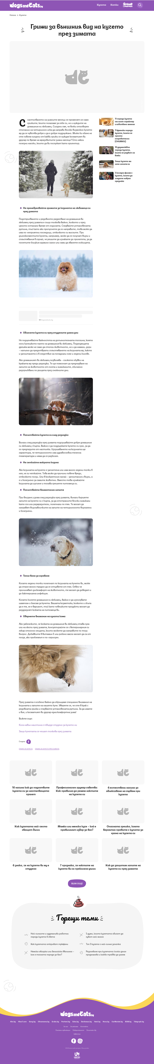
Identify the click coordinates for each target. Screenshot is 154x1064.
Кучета (101, 4)
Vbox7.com (22, 1021)
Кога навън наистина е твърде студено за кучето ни (48, 724)
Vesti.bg (97, 1021)
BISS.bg (128, 1021)
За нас (66, 1026)
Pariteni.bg (65, 1021)
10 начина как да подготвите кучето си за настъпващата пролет (31, 790)
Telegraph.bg (139, 1021)
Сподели (25, 741)
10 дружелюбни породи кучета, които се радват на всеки (125, 151)
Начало (13, 14)
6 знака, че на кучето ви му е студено (31, 866)
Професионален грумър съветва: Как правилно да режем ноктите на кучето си (77, 790)
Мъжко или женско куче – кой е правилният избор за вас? (77, 827)
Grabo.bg (55, 1021)
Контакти (84, 1026)
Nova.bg (106, 1021)
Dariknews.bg (86, 1021)
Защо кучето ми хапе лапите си (123, 162)
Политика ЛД (91, 1030)
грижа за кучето (26, 749)
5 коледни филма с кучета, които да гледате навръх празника (123, 176)
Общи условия (85, 1048)
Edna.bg (75, 1021)
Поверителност (78, 1030)
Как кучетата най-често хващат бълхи (31, 827)
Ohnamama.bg (43, 1021)
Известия (77, 1034)
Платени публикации (63, 1030)
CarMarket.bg (117, 1021)
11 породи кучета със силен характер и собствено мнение (125, 121)
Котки (114, 4)
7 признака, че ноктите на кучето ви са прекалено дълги (77, 866)
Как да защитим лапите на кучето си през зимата (123, 866)
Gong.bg (32, 1021)
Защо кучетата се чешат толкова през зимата (45, 731)
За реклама (74, 1026)
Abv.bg (13, 1021)
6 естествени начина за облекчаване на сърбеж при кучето (123, 790)
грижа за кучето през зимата (47, 749)
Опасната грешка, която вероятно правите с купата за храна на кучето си (123, 829)
